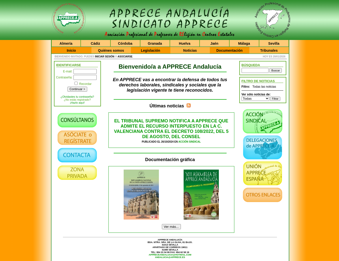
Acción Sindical (189, 141)
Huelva (184, 43)
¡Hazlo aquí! (77, 102)
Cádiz (95, 43)
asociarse (125, 56)
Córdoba (125, 43)
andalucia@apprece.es (170, 257)
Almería (65, 43)
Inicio (71, 50)
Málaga (244, 43)
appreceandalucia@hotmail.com (170, 255)
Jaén (214, 43)
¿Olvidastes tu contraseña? (77, 96)
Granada (155, 43)
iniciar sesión (104, 56)
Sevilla (273, 43)
